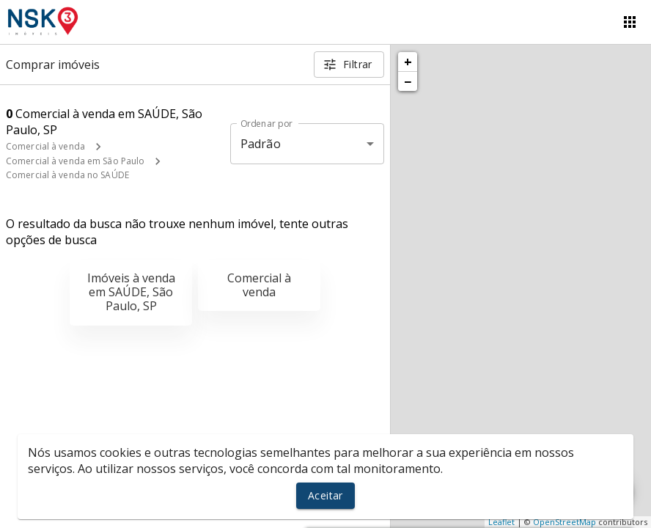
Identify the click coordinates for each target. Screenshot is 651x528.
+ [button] (408, 61)
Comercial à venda (45, 146)
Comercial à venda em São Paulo (75, 161)
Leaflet (501, 521)
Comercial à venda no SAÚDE (67, 175)
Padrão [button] (260, 144)
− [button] (407, 81)
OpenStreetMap (564, 521)
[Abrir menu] (629, 22)
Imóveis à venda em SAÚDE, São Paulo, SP (131, 292)
